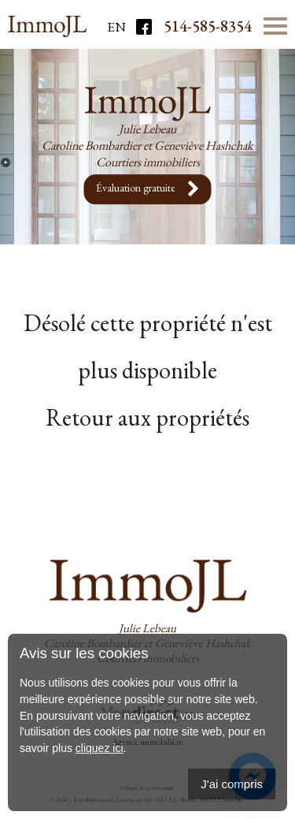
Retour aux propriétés (147, 417)
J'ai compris (232, 784)
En (116, 26)
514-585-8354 (208, 26)
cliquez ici (100, 748)
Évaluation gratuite (148, 189)
